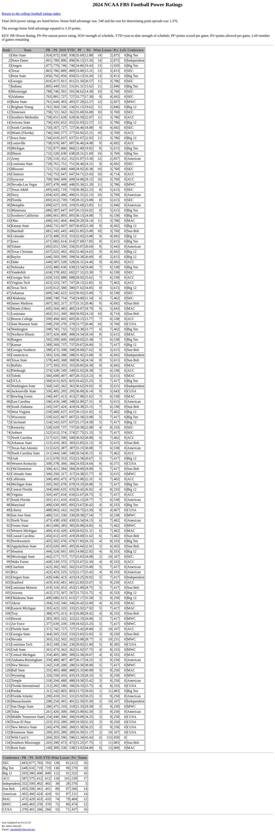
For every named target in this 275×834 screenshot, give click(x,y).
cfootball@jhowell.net (22, 829)
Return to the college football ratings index (31, 14)
